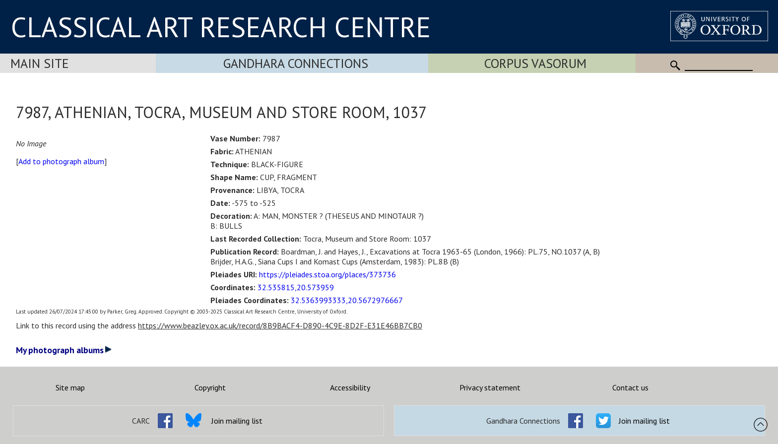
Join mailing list (236, 421)
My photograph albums (64, 350)
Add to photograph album (61, 161)
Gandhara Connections (295, 63)
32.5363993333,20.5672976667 (347, 300)
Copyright (210, 387)
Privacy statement (489, 387)
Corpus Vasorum (535, 63)
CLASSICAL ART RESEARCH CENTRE (221, 27)
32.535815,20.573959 (296, 287)
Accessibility (350, 387)
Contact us (630, 387)
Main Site (39, 63)
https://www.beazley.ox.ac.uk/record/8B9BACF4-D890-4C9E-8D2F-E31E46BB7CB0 (280, 325)
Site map (70, 387)
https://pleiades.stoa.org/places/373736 (327, 274)
